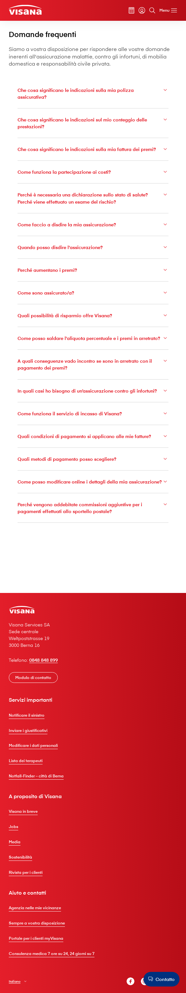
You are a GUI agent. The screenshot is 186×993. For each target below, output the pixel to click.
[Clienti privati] (27, 10)
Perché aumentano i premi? (93, 280)
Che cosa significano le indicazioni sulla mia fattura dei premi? (93, 155)
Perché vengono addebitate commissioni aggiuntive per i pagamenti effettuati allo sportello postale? (93, 539)
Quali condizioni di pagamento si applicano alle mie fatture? (93, 460)
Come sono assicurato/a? (93, 302)
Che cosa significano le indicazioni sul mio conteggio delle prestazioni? (93, 125)
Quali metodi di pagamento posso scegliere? (93, 483)
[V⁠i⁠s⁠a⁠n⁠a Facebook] (128, 983)
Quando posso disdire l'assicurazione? (93, 257)
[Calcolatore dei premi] (129, 11)
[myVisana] (139, 11)
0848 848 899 (46, 662)
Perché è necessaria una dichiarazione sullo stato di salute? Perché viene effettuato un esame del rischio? (93, 207)
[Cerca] (150, 11)
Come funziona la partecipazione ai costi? (93, 181)
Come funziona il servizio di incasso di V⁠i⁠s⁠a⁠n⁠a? (93, 437)
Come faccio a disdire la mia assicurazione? (93, 234)
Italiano (17, 983)
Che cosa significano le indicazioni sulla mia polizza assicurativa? (93, 95)
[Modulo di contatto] (36, 679)
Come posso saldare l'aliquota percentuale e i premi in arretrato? (93, 351)
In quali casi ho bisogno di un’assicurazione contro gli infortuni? (93, 411)
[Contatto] (161, 979)
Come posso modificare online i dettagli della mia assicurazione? (93, 509)
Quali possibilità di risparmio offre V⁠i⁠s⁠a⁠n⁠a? (93, 325)
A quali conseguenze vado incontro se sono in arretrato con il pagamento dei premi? (93, 381)
